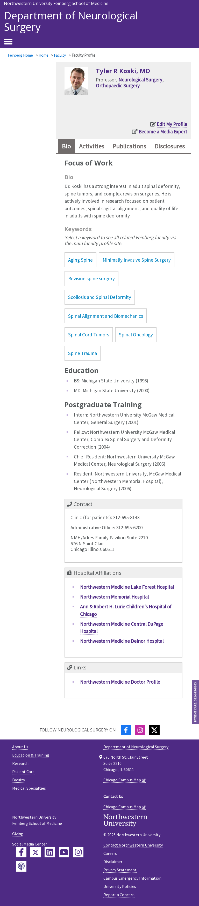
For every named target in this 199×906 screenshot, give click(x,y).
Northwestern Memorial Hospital (114, 597)
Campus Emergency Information (132, 878)
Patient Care (23, 771)
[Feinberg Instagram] (78, 852)
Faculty (60, 55)
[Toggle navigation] (8, 42)
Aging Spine (80, 260)
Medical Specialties (29, 788)
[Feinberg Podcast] (21, 866)
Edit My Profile (172, 124)
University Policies (119, 886)
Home (43, 55)
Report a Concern (118, 894)
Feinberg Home (20, 55)
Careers (110, 853)
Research (20, 763)
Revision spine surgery (91, 278)
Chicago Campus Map (122, 779)
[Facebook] (126, 730)
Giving (17, 833)
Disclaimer (112, 861)
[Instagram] (140, 730)
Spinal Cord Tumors (88, 334)
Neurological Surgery (140, 80)
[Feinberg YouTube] (64, 852)
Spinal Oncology (136, 334)
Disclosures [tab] (169, 146)
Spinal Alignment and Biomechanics (105, 316)
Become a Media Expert (163, 132)
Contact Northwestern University (133, 845)
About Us (20, 746)
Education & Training (30, 755)
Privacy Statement (120, 869)
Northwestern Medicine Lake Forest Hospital (127, 587)
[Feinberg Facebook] (21, 852)
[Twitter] (154, 730)
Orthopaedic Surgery (118, 85)
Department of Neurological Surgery (71, 21)
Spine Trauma (82, 353)
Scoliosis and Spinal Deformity (99, 297)
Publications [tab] (129, 146)
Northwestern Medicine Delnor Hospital (122, 641)
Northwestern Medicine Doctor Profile (120, 682)
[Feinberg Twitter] (35, 852)
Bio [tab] (66, 146)
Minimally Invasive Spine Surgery (137, 260)
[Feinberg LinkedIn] (50, 852)
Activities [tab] (91, 146)
